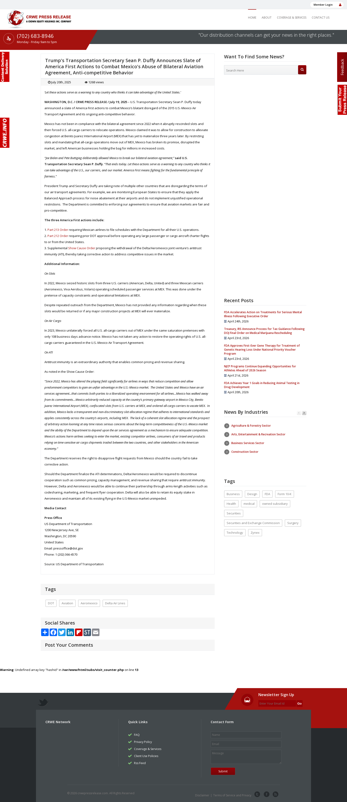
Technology (235, 529)
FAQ (137, 735)
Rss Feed (140, 763)
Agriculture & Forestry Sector (251, 426)
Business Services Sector (247, 443)
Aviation (67, 603)
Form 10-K (285, 490)
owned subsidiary (275, 500)
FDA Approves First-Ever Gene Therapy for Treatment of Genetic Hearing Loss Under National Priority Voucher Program (262, 350)
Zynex (255, 529)
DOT (51, 603)
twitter (257, 794)
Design (252, 490)
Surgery (293, 519)
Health (231, 500)
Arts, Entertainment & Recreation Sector (258, 434)
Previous (299, 413)
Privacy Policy (143, 742)
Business (233, 490)
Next (304, 413)
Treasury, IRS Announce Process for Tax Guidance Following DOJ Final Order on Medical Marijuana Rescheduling (264, 331)
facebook (266, 794)
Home (252, 18)
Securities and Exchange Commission (253, 519)
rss (275, 794)
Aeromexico (89, 603)
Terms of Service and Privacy (232, 795)
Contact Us (320, 18)
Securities (234, 510)
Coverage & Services (291, 18)
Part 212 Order (57, 236)
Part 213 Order (57, 230)
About (267, 18)
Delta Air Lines (115, 603)
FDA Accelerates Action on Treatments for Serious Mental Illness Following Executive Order (263, 314)
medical (249, 500)
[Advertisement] (265, 116)
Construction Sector (244, 452)
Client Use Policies (146, 756)
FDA (267, 490)
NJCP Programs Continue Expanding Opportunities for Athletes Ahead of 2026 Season (260, 368)
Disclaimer (202, 795)
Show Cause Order (81, 248)
